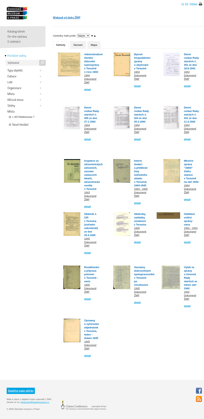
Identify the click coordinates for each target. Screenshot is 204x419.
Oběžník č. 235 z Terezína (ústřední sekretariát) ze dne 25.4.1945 (91, 225)
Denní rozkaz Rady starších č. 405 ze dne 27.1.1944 (91, 114)
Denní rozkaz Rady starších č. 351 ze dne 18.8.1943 (191, 61)
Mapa (94, 44)
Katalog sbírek (16, 31)
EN (186, 4)
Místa (24, 94)
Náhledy (60, 44)
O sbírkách (14, 41)
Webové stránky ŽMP (66, 17)
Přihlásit (193, 4)
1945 (87, 238)
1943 (137, 71)
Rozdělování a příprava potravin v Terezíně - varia (91, 274)
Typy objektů (24, 70)
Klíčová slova (24, 100)
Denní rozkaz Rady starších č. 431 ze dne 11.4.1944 (191, 114)
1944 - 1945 (141, 188)
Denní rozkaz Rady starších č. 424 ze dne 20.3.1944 (141, 114)
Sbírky (24, 105)
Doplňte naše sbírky (20, 390)
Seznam (78, 44)
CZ (182, 4)
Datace (24, 76)
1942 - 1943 (191, 228)
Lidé (24, 82)
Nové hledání (18, 124)
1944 (87, 75)
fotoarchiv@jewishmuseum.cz (35, 402)
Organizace (24, 88)
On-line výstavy (17, 36)
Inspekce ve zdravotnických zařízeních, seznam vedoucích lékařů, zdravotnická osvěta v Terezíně (93, 174)
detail (87, 89)
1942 (187, 291)
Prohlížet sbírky (16, 56)
